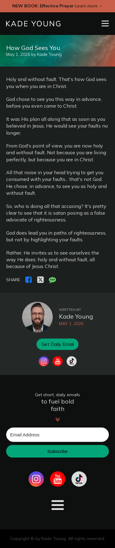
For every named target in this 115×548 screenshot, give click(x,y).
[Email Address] (57, 434)
